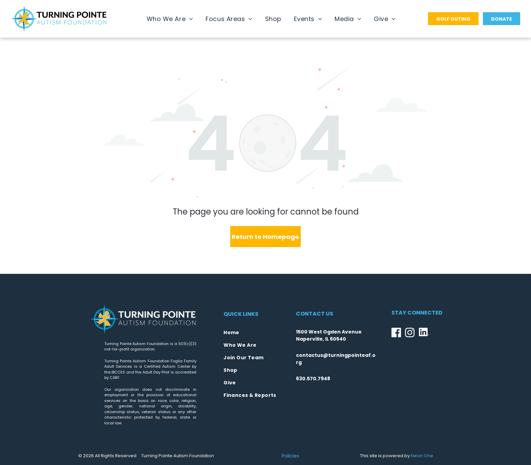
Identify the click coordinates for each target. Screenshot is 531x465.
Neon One (422, 455)
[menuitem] (170, 18)
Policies (290, 455)
